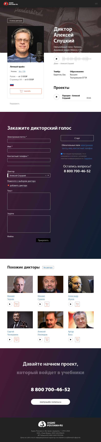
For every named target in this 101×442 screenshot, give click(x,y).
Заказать (27, 91)
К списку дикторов (16, 21)
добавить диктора (18, 185)
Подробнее (88, 158)
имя (70, 148)
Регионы (14, 71)
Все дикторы (48, 267)
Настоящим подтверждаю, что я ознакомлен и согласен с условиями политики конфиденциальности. (74, 156)
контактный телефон (82, 148)
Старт (77, 138)
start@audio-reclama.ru (50, 401)
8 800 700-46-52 (77, 170)
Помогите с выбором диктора (21, 180)
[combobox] (28, 175)
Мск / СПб (22, 71)
